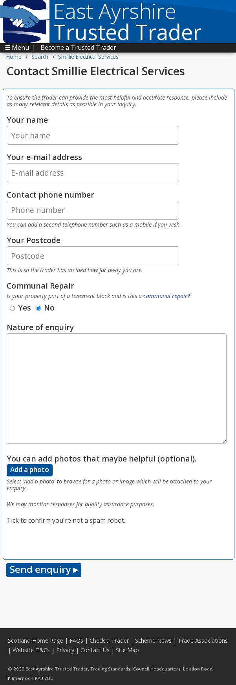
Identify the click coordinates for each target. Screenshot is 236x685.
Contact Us (95, 650)
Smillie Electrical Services (88, 56)
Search (39, 56)
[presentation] (66, 540)
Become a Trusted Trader (78, 47)
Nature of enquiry (40, 327)
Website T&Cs (31, 650)
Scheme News (153, 640)
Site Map (127, 650)
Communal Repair (40, 285)
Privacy (65, 650)
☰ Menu (17, 47)
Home (14, 56)
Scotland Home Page (35, 640)
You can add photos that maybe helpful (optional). (102, 458)
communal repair (165, 296)
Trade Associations (203, 640)
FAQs (76, 640)
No (45, 307)
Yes (20, 307)
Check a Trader (109, 640)
